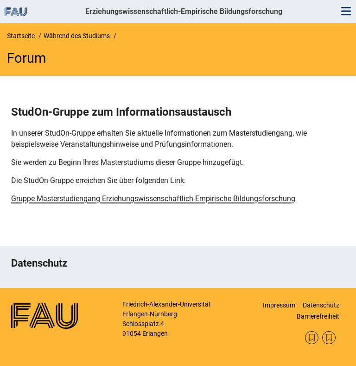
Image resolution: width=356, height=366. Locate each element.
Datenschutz (321, 305)
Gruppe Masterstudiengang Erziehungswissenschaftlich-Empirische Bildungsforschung (153, 198)
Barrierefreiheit (318, 316)
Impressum (279, 305)
